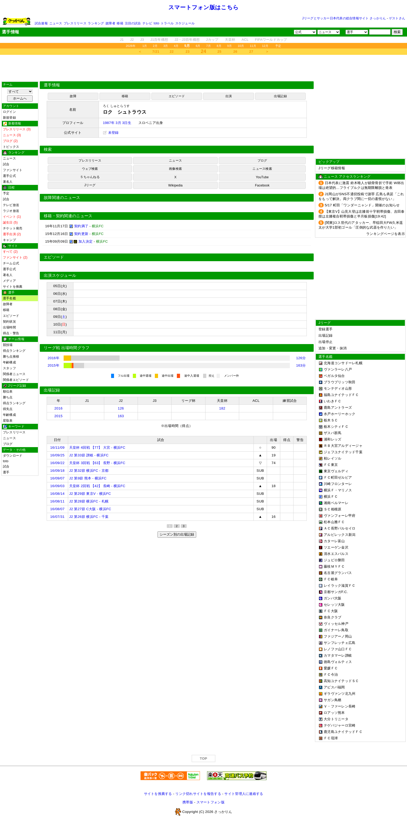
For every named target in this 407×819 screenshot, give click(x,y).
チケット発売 (12, 228)
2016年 (53, 358)
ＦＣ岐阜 (331, 579)
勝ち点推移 (11, 356)
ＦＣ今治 (331, 674)
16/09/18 (57, 471)
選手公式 (9, 176)
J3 (142, 40)
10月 (241, 45)
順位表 (8, 391)
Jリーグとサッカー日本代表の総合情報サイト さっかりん (344, 18)
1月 (144, 45)
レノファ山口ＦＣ (338, 649)
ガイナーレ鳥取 (336, 630)
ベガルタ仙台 (334, 376)
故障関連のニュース (62, 197)
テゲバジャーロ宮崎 (339, 725)
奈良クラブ (332, 617)
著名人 (8, 182)
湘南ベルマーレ (336, 503)
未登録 (111, 133)
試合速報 (41, 23)
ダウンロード (12, 455)
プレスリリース (75, 23)
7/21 (155, 52)
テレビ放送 (11, 205)
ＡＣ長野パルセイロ (339, 528)
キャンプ (9, 240)
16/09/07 (57, 478)
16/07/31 (57, 517)
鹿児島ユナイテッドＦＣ (343, 732)
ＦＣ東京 (331, 465)
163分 (301, 365)
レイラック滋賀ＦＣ (339, 585)
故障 (73, 96)
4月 (176, 45)
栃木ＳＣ (331, 420)
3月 (165, 45)
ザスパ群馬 (332, 433)
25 (219, 52)
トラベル (167, 23)
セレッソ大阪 (334, 605)
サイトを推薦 (12, 286)
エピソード (11, 316)
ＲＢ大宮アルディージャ (343, 446)
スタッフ (9, 368)
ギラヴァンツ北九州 (339, 694)
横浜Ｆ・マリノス (338, 490)
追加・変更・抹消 (332, 348)
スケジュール (185, 23)
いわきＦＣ (332, 401)
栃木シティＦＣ (336, 427)
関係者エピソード (16, 380)
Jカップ (212, 40)
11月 (253, 45)
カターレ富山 (334, 541)
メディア (9, 281)
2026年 (130, 45)
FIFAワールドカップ (271, 40)
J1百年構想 (159, 40)
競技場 (8, 345)
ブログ (8, 444)
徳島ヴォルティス (338, 662)
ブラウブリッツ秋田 (339, 382)
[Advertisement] (203, 68)
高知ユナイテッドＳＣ (341, 681)
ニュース (55, 23)
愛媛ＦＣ (331, 668)
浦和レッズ (332, 439)
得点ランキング (14, 351)
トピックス (11, 147)
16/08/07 (57, 509)
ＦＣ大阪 (331, 611)
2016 (58, 408)
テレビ (147, 23)
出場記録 (280, 96)
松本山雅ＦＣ (334, 522)
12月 (265, 45)
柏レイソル (332, 458)
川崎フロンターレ (338, 484)
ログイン (9, 112)
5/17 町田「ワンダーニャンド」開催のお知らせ (362, 205)
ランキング (96, 23)
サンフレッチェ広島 (339, 643)
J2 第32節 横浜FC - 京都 (88, 471)
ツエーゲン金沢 (336, 547)
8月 (219, 45)
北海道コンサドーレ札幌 (343, 363)
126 (121, 408)
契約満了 (81, 226)
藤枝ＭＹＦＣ (334, 566)
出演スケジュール (60, 275)
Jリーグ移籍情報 (331, 168)
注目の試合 (133, 23)
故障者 (110, 23)
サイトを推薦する (158, 794)
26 (235, 52)
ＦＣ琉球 (331, 738)
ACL (245, 40)
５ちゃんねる (89, 177)
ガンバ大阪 (332, 598)
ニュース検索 (262, 169)
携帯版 (187, 802)
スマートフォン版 (210, 802)
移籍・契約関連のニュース (68, 216)
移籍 (120, 23)
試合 (6, 164)
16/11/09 (57, 447)
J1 (122, 40)
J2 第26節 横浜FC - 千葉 (88, 517)
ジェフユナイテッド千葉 (343, 452)
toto (156, 23)
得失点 (8, 409)
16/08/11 (57, 501)
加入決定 (85, 241)
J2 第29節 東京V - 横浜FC (90, 494)
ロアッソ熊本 (334, 713)
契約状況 (9, 321)
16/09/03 (57, 486)
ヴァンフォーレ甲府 (339, 516)
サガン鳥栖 (332, 700)
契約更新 (81, 234)
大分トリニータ (336, 719)
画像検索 (175, 169)
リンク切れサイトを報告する (198, 794)
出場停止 (325, 342)
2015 (58, 416)
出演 (228, 96)
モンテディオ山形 (338, 388)
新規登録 (9, 117)
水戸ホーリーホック (339, 414)
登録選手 (325, 329)
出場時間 (9, 327)
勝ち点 (8, 397)
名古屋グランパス (338, 573)
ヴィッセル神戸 (336, 624)
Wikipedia (175, 185)
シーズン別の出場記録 (177, 534)
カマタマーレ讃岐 (338, 655)
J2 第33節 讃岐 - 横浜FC (88, 455)
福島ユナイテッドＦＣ (341, 395)
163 (121, 416)
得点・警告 (11, 333)
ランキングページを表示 (385, 234)
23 (188, 52)
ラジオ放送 (11, 211)
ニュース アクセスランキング (347, 177)
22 (172, 52)
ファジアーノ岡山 (338, 636)
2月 (155, 45)
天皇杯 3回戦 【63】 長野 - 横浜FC (97, 463)
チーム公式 (11, 263)
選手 (6, 472)
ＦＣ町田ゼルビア (338, 477)
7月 (208, 45)
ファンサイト (12, 170)
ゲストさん (397, 18)
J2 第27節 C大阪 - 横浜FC (90, 509)
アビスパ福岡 (334, 687)
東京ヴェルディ (336, 471)
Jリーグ (90, 185)
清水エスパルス (336, 554)
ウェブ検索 (90, 169)
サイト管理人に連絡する (243, 794)
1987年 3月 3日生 (117, 123)
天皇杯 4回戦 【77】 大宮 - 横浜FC (97, 447)
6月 (198, 45)
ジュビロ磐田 (334, 560)
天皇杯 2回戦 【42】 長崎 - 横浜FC (97, 486)
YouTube (262, 177)
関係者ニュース (14, 374)
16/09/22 (57, 463)
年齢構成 (9, 362)
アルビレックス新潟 (339, 535)
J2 (132, 40)
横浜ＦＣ (331, 496)
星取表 (8, 420)
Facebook (262, 185)
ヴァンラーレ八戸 (338, 369)
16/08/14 (57, 494)
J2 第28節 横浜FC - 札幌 (88, 501)
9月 (229, 45)
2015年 (53, 365)
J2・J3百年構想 (187, 40)
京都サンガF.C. (336, 592)
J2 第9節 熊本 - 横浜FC (88, 478)
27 (251, 52)
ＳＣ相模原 (332, 509)
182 (222, 408)
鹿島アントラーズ (338, 407)
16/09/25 (57, 455)
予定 (278, 45)
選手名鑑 (9, 298)
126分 (301, 358)
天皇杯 (230, 40)
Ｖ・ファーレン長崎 (339, 706)
